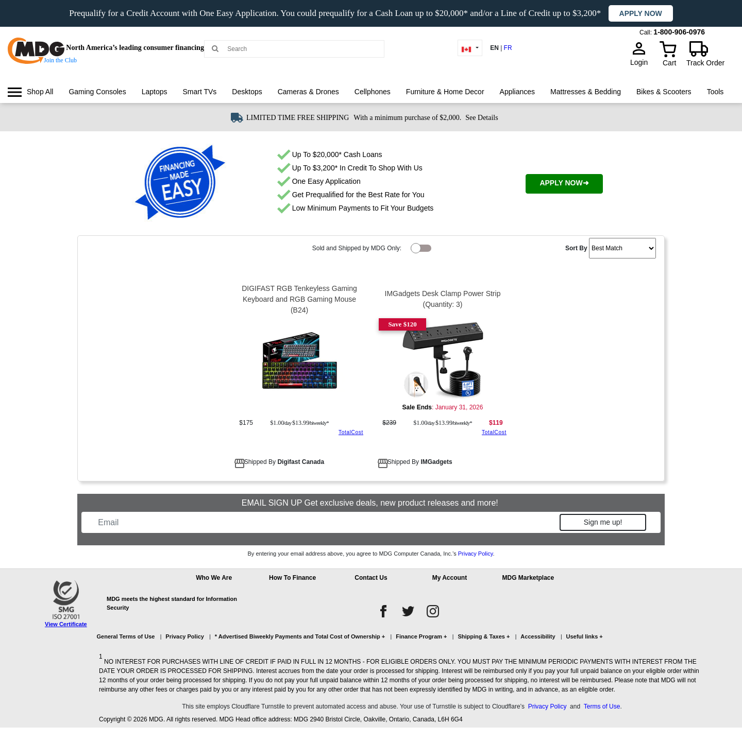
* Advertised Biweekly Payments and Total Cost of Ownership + (300, 636)
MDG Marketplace (528, 577)
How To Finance (292, 577)
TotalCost (351, 432)
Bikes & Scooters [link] (664, 92)
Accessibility (537, 636)
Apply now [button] (640, 13)
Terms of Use (602, 706)
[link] (30, 91)
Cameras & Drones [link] (308, 92)
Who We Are (214, 577)
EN (494, 47)
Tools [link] (715, 92)
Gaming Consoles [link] (97, 92)
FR (508, 47)
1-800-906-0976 (679, 32)
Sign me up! (603, 522)
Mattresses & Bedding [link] (585, 92)
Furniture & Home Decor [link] (445, 92)
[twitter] (408, 611)
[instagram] (433, 611)
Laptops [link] (154, 92)
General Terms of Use (126, 636)
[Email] (326, 522)
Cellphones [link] (373, 92)
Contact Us (371, 577)
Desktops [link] (247, 92)
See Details (481, 118)
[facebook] (383, 611)
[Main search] (215, 48)
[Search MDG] (297, 49)
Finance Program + (421, 636)
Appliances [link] (517, 92)
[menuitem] (30, 91)
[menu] (371, 101)
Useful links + (584, 636)
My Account (449, 577)
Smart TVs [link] (199, 92)
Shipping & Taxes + (484, 636)
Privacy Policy (475, 553)
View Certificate (66, 624)
